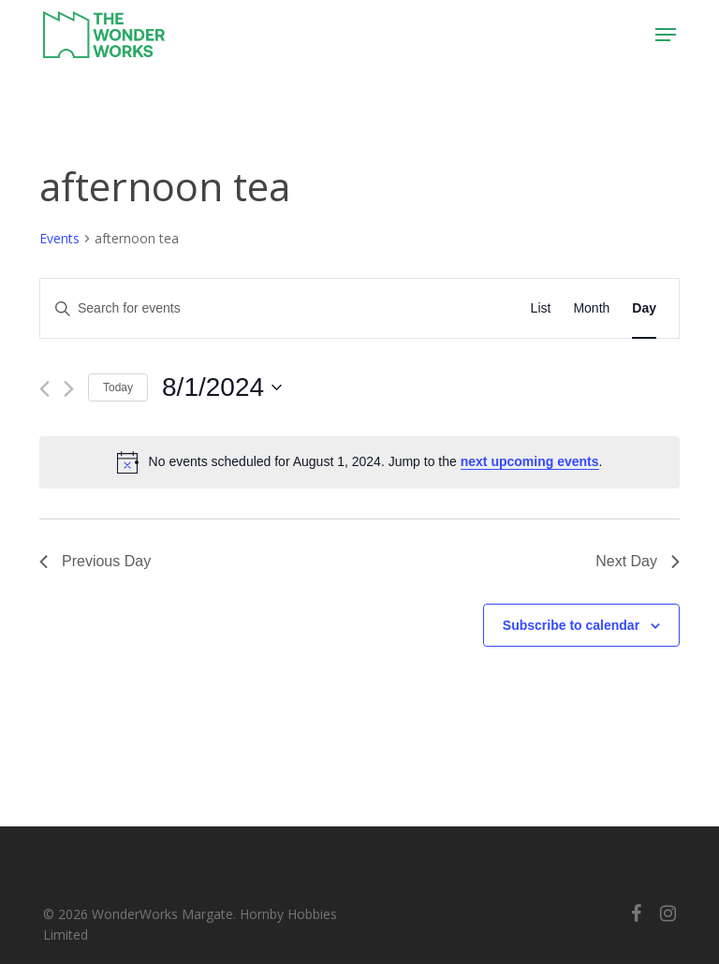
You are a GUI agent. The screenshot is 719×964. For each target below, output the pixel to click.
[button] (665, 34)
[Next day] (69, 389)
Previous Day (95, 561)
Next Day (637, 561)
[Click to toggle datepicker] (222, 387)
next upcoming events (530, 461)
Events (59, 238)
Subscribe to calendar (571, 625)
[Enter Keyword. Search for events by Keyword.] (218, 308)
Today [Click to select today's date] (118, 387)
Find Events (452, 307)
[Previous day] (44, 389)
